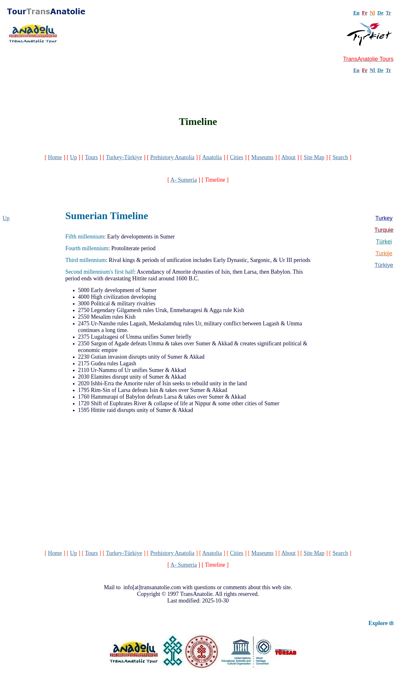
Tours (91, 157)
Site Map (314, 157)
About (288, 157)
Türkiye (383, 265)
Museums (262, 157)
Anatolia (212, 157)
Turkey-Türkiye (124, 157)
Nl (372, 70)
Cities (236, 157)
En (356, 70)
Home (55, 157)
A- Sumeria (184, 180)
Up (73, 157)
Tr (388, 13)
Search (340, 157)
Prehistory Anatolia (172, 157)
